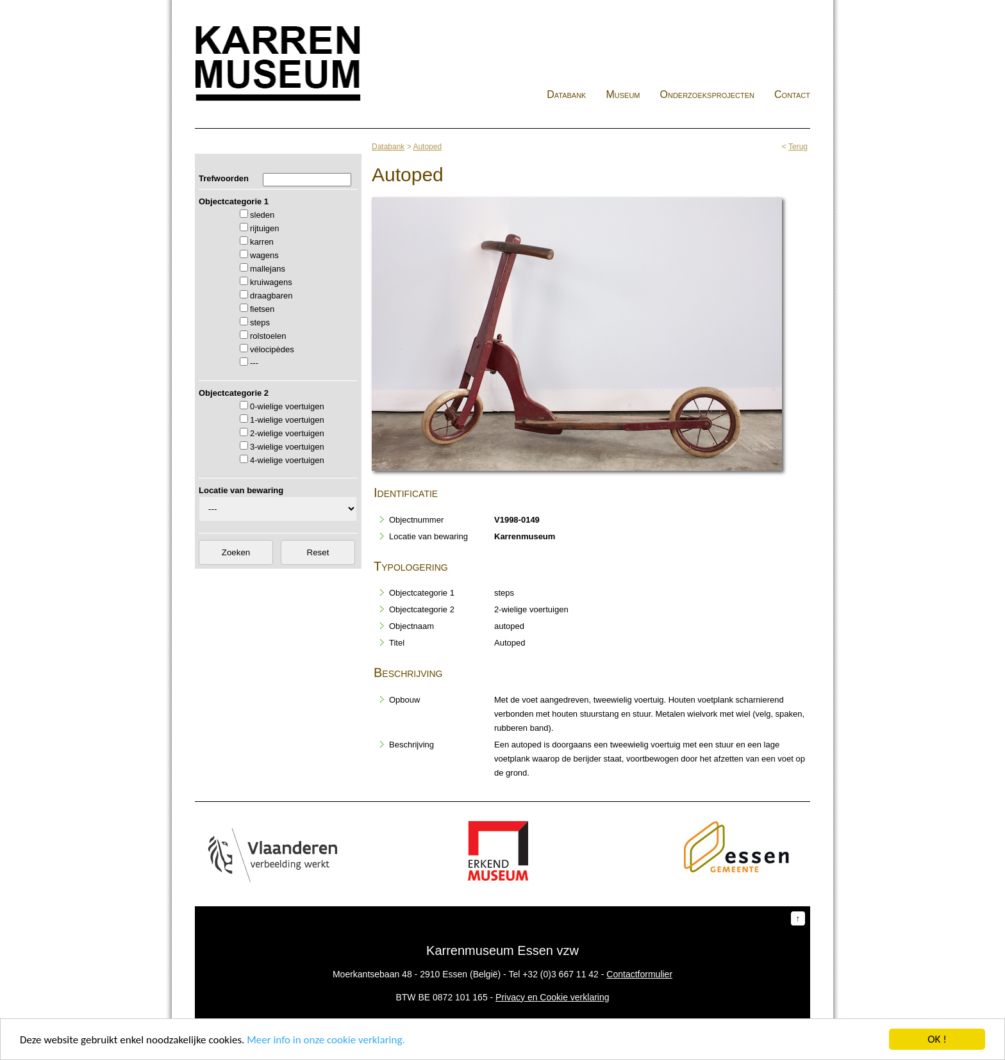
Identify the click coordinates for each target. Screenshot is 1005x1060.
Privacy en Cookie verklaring (552, 997)
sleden (262, 215)
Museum (623, 94)
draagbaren (271, 295)
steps (260, 322)
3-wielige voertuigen (287, 447)
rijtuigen (264, 228)
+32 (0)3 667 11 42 (560, 974)
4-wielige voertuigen (287, 460)
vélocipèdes (272, 349)
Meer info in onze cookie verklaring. (325, 1040)
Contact (792, 94)
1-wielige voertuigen (287, 420)
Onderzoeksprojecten (707, 94)
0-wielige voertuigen (287, 406)
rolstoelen (268, 336)
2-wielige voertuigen (287, 433)
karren (262, 242)
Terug (798, 146)
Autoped (427, 146)
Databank (566, 94)
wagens (264, 255)
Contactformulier (639, 974)
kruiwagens (271, 282)
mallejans (267, 268)
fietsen (262, 309)
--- (254, 363)
